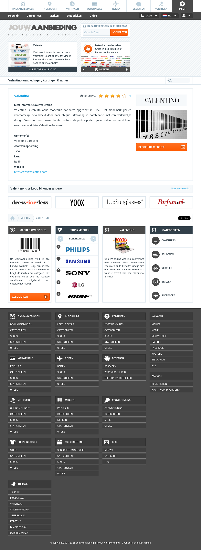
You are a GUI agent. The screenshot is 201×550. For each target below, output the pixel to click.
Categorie (110, 456)
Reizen (65, 358)
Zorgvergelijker (115, 372)
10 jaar (15, 492)
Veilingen (20, 400)
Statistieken (74, 15)
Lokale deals (65, 324)
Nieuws (108, 450)
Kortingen (114, 316)
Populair (13, 15)
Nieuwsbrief (159, 336)
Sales (13, 450)
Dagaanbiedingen (24, 316)
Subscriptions (70, 442)
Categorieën (34, 15)
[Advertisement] (163, 47)
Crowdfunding (117, 400)
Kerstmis (15, 521)
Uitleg (93, 15)
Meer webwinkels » (181, 188)
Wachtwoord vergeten (166, 389)
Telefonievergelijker (118, 378)
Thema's (18, 484)
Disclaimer (114, 542)
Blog (111, 442)
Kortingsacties (113, 324)
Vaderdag (16, 503)
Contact (136, 542)
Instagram (158, 359)
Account (157, 376)
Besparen (114, 358)
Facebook (158, 348)
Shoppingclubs (23, 442)
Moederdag (17, 498)
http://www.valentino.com (30, 172)
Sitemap (146, 542)
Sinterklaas (18, 515)
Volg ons (157, 316)
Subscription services (71, 450)
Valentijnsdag (19, 509)
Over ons (102, 542)
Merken (54, 15)
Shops (14, 336)
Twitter (156, 342)
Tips (106, 462)
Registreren (159, 384)
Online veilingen (20, 408)
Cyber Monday (19, 533)
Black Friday (18, 527)
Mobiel (156, 330)
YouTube (157, 353)
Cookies (125, 542)
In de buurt (68, 316)
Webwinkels (21, 358)
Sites (107, 420)
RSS (154, 365)
